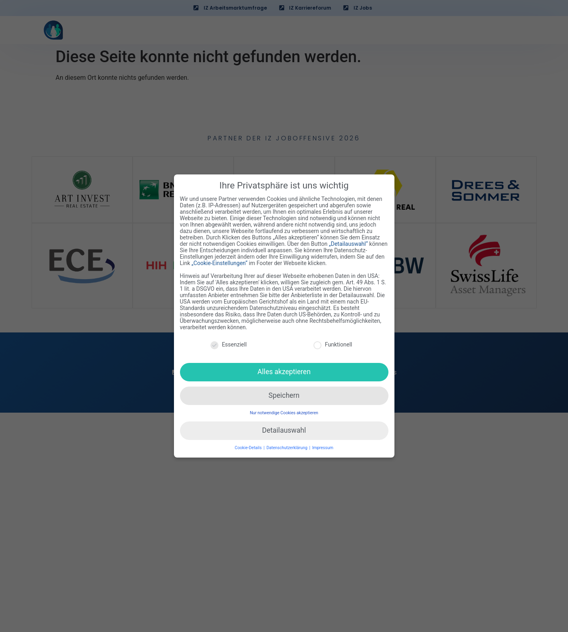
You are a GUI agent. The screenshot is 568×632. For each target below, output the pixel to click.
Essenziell (228, 344)
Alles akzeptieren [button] (284, 372)
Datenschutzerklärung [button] (288, 447)
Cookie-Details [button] (249, 447)
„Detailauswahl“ (348, 244)
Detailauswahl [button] (284, 430)
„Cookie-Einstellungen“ (220, 263)
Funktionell (332, 344)
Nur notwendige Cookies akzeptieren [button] (284, 412)
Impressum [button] (323, 447)
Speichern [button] (284, 395)
